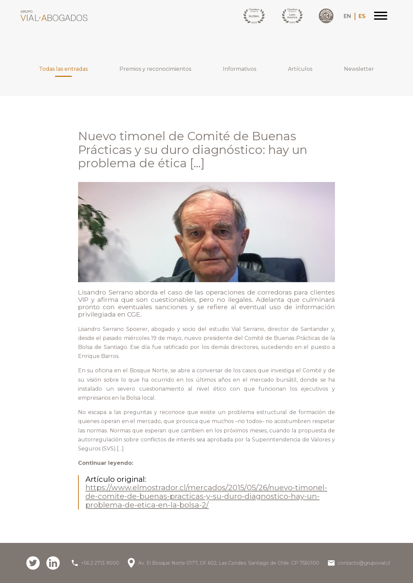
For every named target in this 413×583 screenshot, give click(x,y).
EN (347, 16)
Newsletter (359, 69)
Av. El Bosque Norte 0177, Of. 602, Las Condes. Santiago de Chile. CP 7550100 (228, 563)
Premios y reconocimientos (155, 69)
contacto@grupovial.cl (364, 563)
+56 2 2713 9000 (100, 563)
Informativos (239, 69)
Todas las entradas (63, 71)
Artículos (300, 69)
